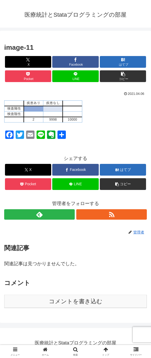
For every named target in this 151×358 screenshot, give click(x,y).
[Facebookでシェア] (75, 62)
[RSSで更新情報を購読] (111, 214)
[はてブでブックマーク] (123, 62)
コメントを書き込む (75, 301)
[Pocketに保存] (28, 76)
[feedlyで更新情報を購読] (39, 214)
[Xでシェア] (28, 62)
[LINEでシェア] (75, 76)
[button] (123, 76)
